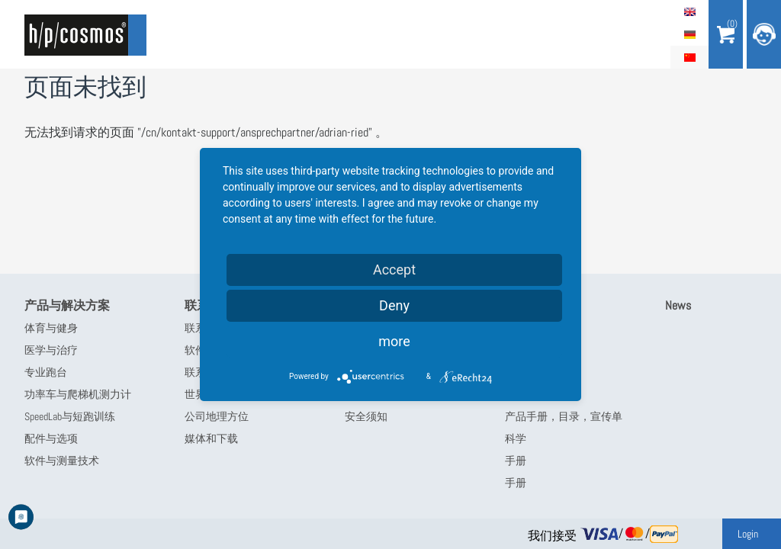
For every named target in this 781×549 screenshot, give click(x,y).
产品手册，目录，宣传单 (563, 416)
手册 (515, 460)
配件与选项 (51, 438)
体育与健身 (51, 328)
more (394, 341)
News (678, 305)
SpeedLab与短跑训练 (69, 416)
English (689, 11)
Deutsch (689, 34)
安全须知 (366, 416)
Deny (394, 305)
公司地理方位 (217, 416)
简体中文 (689, 57)
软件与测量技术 (61, 460)
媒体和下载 (211, 438)
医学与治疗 (51, 350)
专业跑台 (45, 372)
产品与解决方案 (67, 305)
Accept (394, 270)
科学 (515, 438)
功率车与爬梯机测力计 (77, 394)
